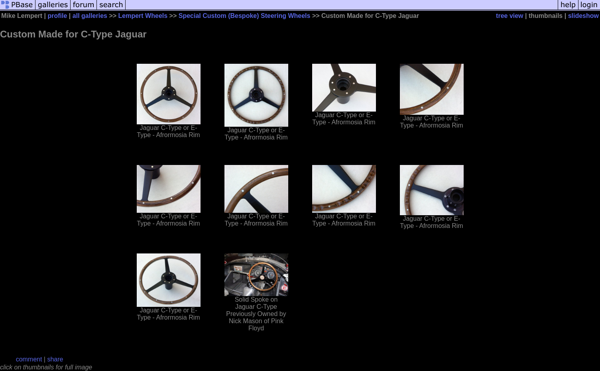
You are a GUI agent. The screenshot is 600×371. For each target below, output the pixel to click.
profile (57, 15)
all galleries (90, 15)
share (55, 359)
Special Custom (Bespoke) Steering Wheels (245, 15)
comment (29, 359)
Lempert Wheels (143, 15)
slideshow (583, 15)
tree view (509, 15)
